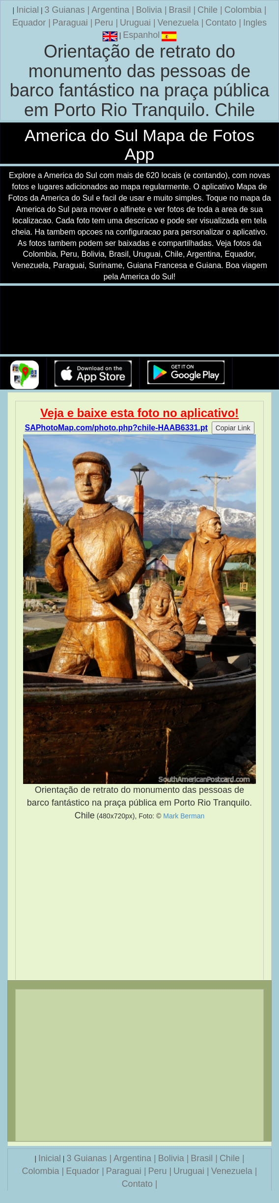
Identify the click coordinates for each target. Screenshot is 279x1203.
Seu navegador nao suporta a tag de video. (139, 320)
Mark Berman (183, 816)
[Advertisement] (139, 900)
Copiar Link (233, 428)
